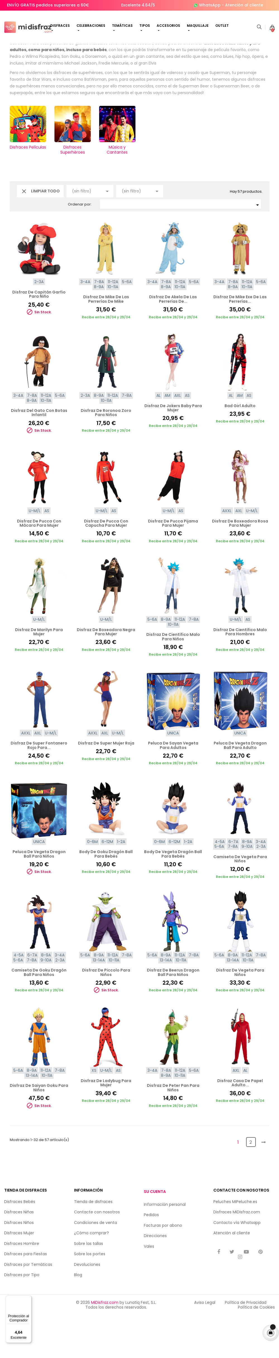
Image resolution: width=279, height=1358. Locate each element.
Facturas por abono (163, 1268)
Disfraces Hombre (21, 1286)
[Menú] (28, 1298)
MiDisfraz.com (104, 1345)
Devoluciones (87, 1307)
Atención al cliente (244, 5)
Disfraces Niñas (19, 1254)
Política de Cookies (256, 1349)
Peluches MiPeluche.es (235, 1244)
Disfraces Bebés (19, 1244)
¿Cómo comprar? (91, 1275)
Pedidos (151, 1257)
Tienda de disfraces (93, 1244)
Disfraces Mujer (19, 1275)
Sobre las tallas (88, 1286)
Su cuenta (155, 1234)
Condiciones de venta (95, 1265)
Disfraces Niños (19, 1265)
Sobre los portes (89, 1296)
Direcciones (155, 1278)
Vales (149, 1289)
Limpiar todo (40, 233)
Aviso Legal (204, 1345)
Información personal (165, 1247)
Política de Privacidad (245, 1345)
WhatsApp (210, 5)
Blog (78, 1317)
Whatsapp (250, 1265)
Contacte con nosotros (97, 1254)
